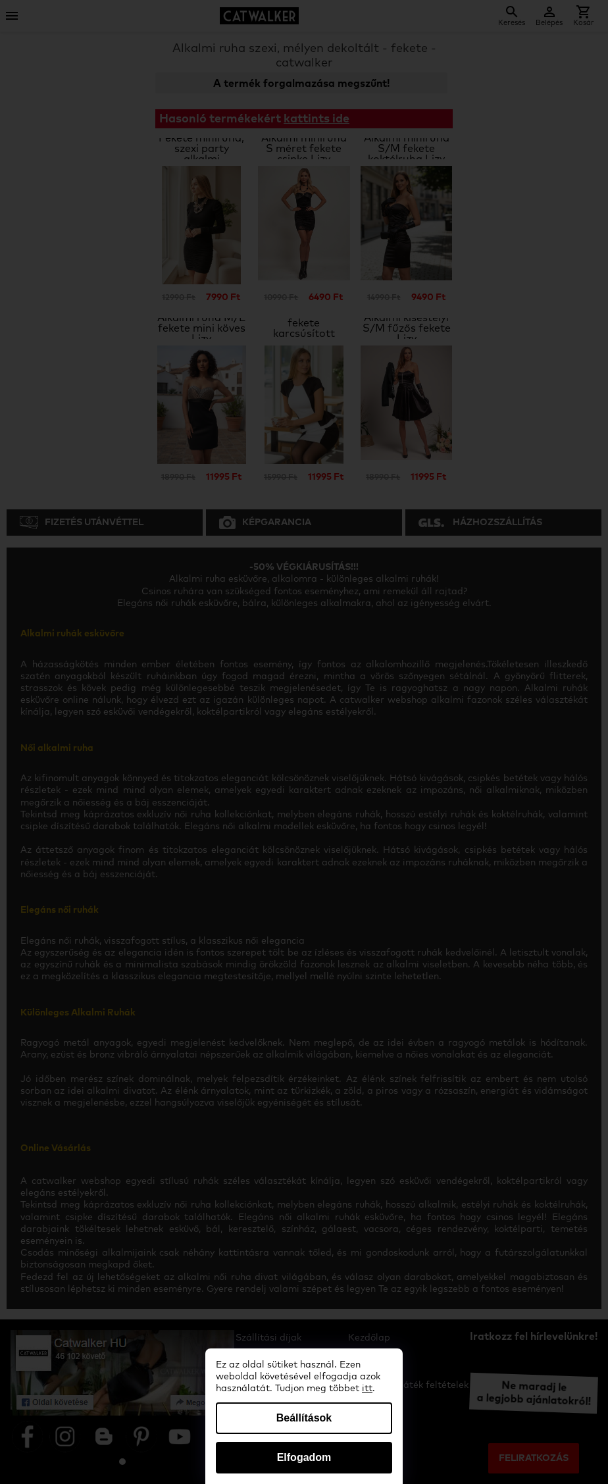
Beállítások (304, 1417)
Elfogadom (304, 1457)
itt (367, 1388)
